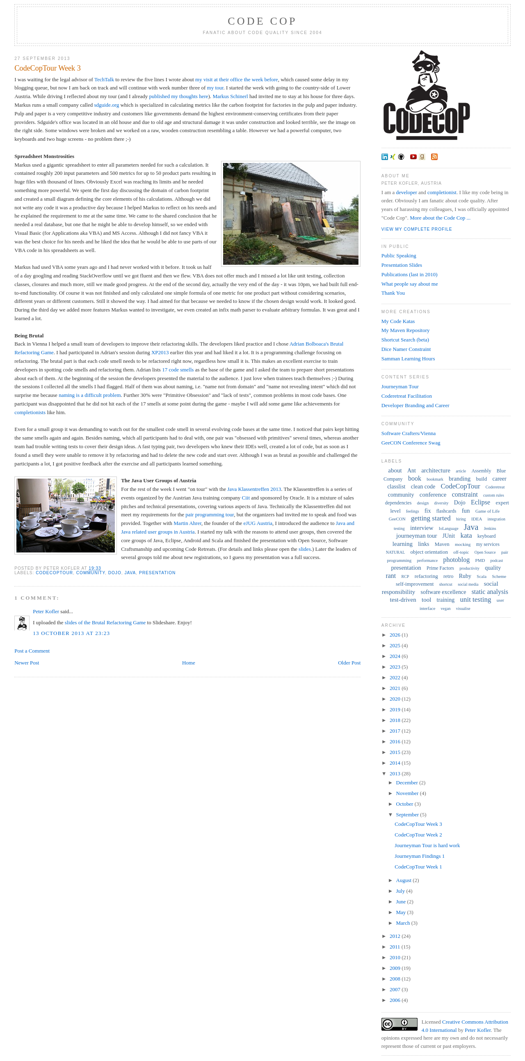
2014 (396, 763)
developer (406, 192)
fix (428, 511)
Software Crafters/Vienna (408, 433)
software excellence (443, 592)
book (414, 478)
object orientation (429, 552)
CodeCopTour (54, 573)
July (401, 891)
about (395, 470)
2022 (396, 677)
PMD (480, 560)
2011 (396, 947)
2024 (396, 656)
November (408, 793)
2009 (396, 968)
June (401, 901)
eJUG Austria (258, 523)
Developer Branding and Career (415, 405)
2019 (396, 709)
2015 (396, 752)
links (423, 544)
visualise (463, 608)
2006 (396, 1000)
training (446, 600)
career (499, 479)
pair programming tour (209, 514)
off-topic (461, 552)
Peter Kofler (46, 611)
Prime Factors (440, 568)
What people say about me (409, 284)
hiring (461, 519)
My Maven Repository (405, 330)
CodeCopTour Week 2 (418, 835)
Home (188, 663)
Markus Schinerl (230, 96)
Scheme (499, 576)
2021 (396, 688)
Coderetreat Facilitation (406, 396)
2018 (396, 720)
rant (391, 575)
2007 (396, 989)
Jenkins (490, 528)
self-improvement (415, 584)
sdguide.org (106, 105)
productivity (469, 568)
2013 (396, 773)
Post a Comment (32, 651)
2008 (396, 979)
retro (448, 576)
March (403, 923)
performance (427, 560)
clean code (423, 487)
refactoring (426, 576)
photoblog (456, 559)
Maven (442, 544)
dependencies (398, 503)
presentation (157, 573)
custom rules (493, 495)
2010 (396, 957)
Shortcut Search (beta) (405, 340)
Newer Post (26, 663)
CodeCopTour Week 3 (47, 68)
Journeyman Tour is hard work (427, 845)
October (405, 804)
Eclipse (480, 502)
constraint (465, 494)
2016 (396, 741)
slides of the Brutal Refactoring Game (105, 622)
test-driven (403, 599)
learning (403, 544)
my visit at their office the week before (236, 79)
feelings (412, 511)
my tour (215, 88)
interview (422, 528)
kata (466, 535)
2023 (396, 667)
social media (468, 584)
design (423, 502)
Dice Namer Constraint (406, 349)
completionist (442, 192)
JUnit (449, 536)
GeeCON (397, 518)
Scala (481, 576)
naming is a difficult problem (90, 395)
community (90, 573)
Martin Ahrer (187, 523)
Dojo (114, 573)
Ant (411, 470)
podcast (497, 560)
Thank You (393, 293)
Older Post (349, 663)
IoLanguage (449, 528)
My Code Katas (398, 321)
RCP (405, 576)
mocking (463, 544)
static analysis (490, 591)
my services (488, 544)
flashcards (446, 511)
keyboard (486, 536)
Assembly (481, 471)
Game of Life (487, 511)
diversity (441, 503)
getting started (431, 518)
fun (466, 510)
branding (459, 478)
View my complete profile (416, 229)
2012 (396, 936)
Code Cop (262, 21)
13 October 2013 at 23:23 (71, 633)
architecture (435, 470)
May (401, 912)
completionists (30, 412)
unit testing (475, 599)
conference (433, 494)
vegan (446, 608)
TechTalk (104, 79)
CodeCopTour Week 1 (418, 867)
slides (305, 549)
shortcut (445, 584)
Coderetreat (495, 487)
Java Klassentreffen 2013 (254, 489)
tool (426, 599)
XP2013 (160, 352)
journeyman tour (416, 535)
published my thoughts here (178, 96)
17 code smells (178, 370)
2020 (396, 699)
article (461, 471)
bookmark (435, 479)
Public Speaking (398, 255)
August (404, 880)
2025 (396, 645)
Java (130, 573)
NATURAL (395, 552)
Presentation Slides (401, 265)
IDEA (476, 518)
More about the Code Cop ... (440, 218)
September (408, 814)
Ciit (246, 498)
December (408, 782)
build (481, 479)
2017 (396, 731)
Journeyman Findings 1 (420, 856)
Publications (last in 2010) (409, 274)
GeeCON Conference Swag (411, 443)
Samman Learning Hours (408, 358)
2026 (396, 635)
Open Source (485, 552)
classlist (396, 487)
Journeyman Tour (400, 386)
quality (493, 568)
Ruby (465, 576)
